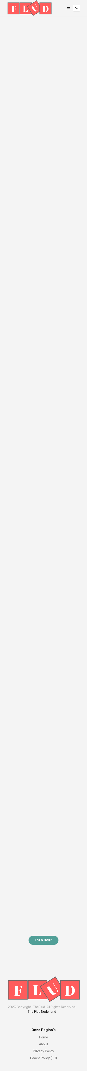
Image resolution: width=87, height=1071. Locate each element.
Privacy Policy (43, 1051)
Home (43, 1037)
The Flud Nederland (42, 1012)
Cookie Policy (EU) (43, 1058)
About (43, 1044)
